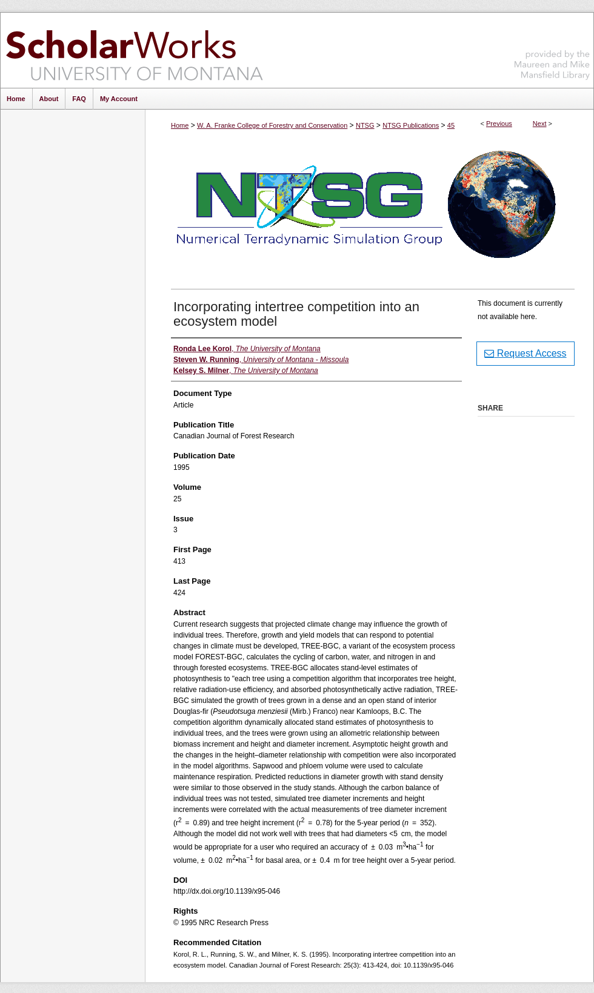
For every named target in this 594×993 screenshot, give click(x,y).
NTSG (365, 125)
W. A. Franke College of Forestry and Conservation (272, 125)
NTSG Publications (410, 125)
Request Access (525, 353)
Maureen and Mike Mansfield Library (552, 48)
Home (180, 125)
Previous (499, 123)
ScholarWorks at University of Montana (134, 50)
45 (451, 125)
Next (540, 123)
